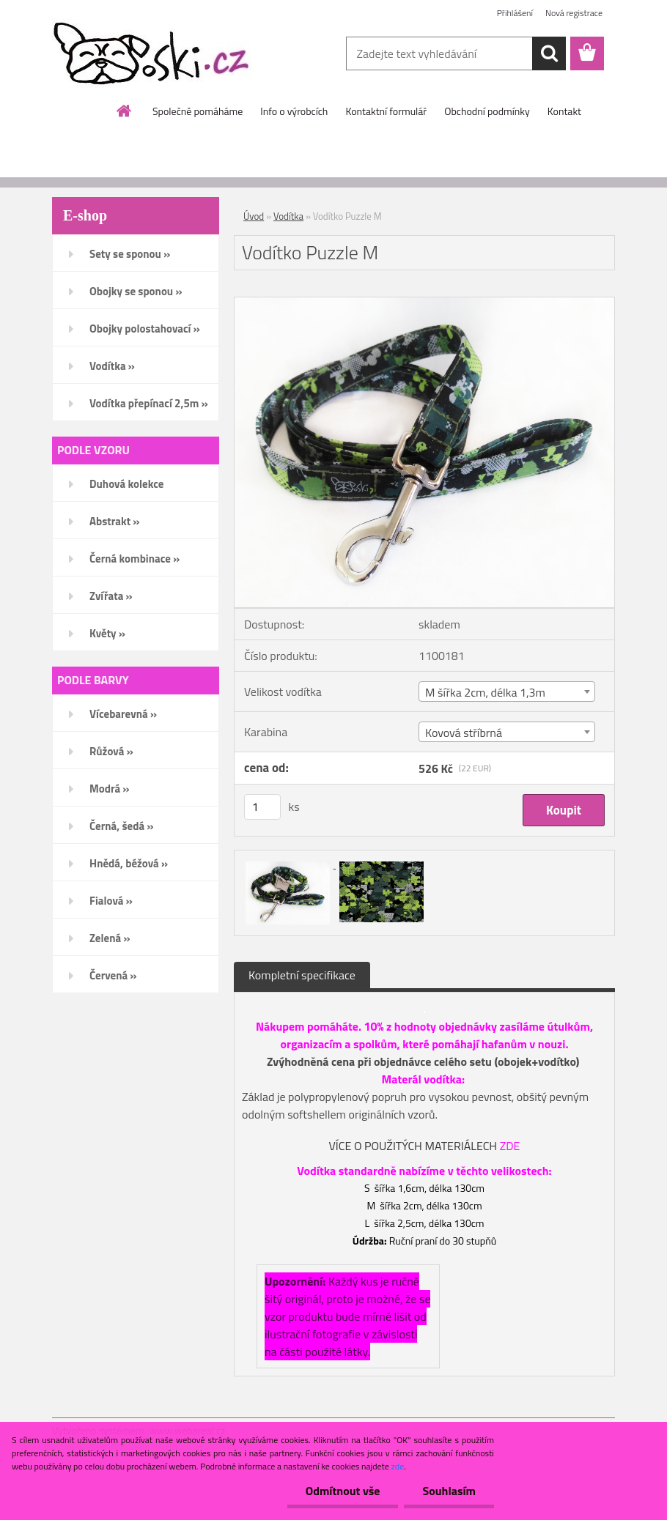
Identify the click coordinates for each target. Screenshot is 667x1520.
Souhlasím (449, 1490)
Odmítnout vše (343, 1490)
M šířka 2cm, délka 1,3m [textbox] (485, 692)
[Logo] (153, 54)
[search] (549, 53)
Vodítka (288, 216)
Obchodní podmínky (487, 111)
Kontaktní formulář (386, 111)
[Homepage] (124, 110)
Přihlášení (515, 13)
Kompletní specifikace (301, 975)
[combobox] (507, 691)
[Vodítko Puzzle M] (424, 303)
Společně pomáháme (197, 111)
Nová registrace (573, 13)
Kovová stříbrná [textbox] (463, 732)
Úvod (253, 216)
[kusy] (262, 807)
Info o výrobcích (294, 111)
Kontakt (564, 111)
